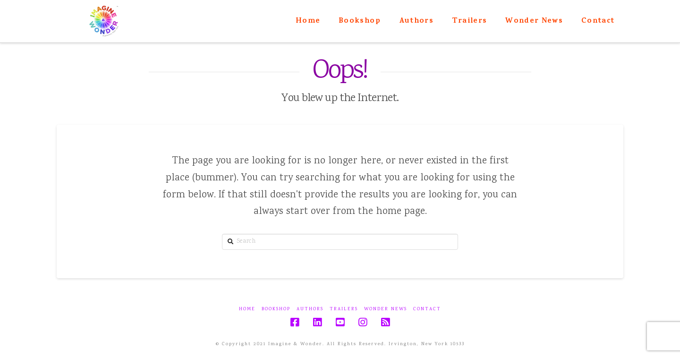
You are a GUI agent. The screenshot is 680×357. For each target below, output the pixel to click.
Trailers (344, 309)
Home (247, 309)
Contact (427, 309)
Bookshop (276, 309)
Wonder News (385, 309)
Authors (310, 309)
